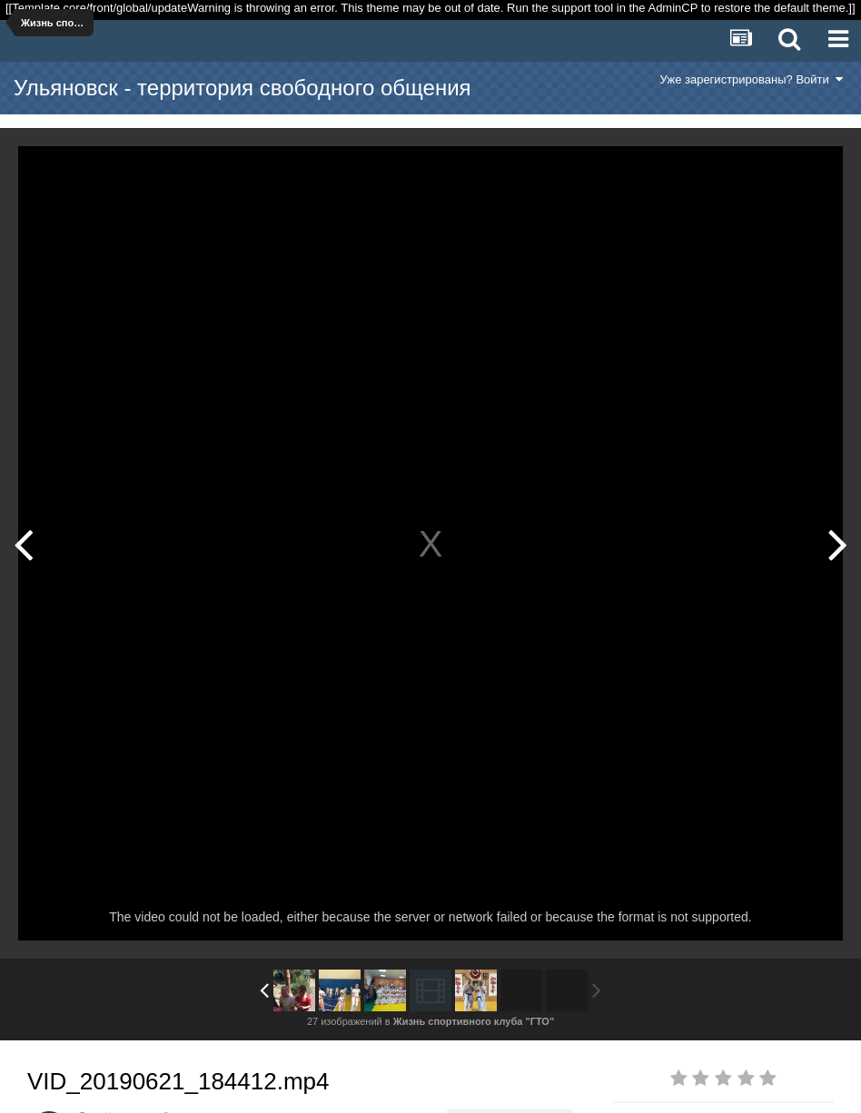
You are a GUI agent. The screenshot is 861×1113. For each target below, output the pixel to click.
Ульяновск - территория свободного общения (242, 87)
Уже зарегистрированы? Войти (751, 79)
